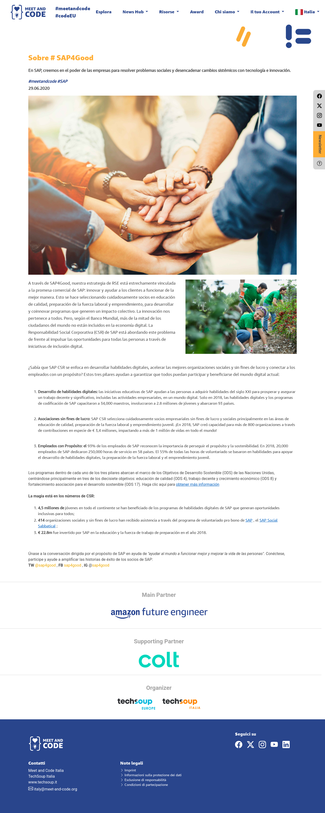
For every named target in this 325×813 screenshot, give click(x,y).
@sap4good (45, 565)
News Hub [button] (134, 11)
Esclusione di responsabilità (143, 780)
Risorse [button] (167, 11)
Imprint (128, 770)
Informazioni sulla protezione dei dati (151, 775)
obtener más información (197, 484)
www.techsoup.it (42, 782)
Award (197, 11)
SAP (248, 520)
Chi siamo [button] (225, 11)
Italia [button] (305, 12)
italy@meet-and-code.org (55, 789)
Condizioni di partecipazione (144, 785)
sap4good (72, 565)
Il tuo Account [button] (266, 11)
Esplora (103, 11)
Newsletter (320, 144)
